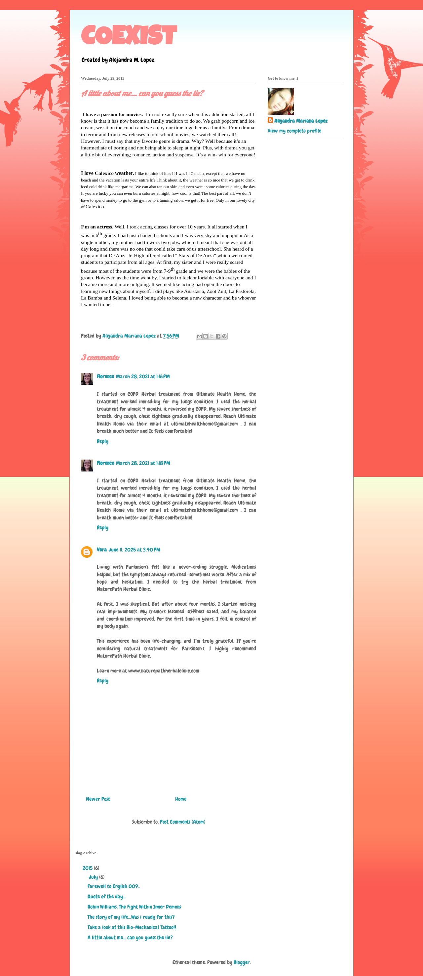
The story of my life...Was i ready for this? (131, 917)
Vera (102, 549)
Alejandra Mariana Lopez (300, 120)
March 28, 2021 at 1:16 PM (143, 376)
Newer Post (98, 798)
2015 (88, 868)
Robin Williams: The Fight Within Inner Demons (134, 906)
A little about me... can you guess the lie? (130, 937)
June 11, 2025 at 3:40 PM (134, 549)
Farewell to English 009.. (114, 886)
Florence (105, 376)
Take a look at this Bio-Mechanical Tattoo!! (132, 927)
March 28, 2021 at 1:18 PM (143, 463)
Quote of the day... (107, 896)
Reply (102, 441)
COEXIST (128, 39)
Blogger (242, 962)
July (94, 877)
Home (180, 798)
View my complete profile (294, 130)
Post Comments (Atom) (182, 821)
